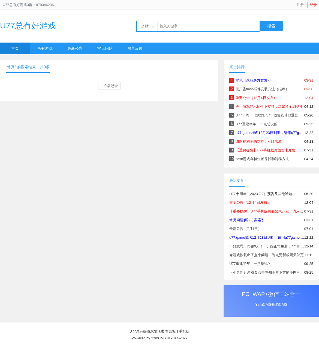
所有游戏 (45, 48)
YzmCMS (158, 338)
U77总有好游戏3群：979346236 (28, 5)
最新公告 (75, 48)
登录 (313, 5)
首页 (15, 48)
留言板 (170, 331)
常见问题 (105, 48)
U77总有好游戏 (28, 25)
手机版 (184, 331)
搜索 (271, 26)
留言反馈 (135, 48)
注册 (300, 5)
